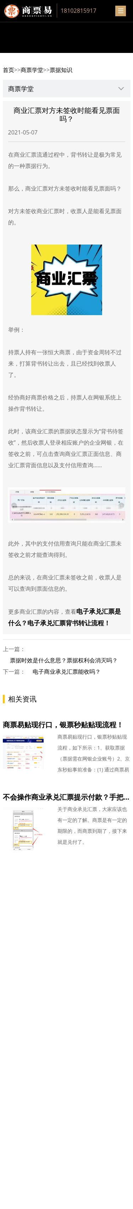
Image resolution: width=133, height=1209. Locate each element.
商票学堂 (32, 70)
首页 (8, 70)
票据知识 (61, 70)
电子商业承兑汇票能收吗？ (67, 671)
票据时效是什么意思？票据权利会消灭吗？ (64, 660)
